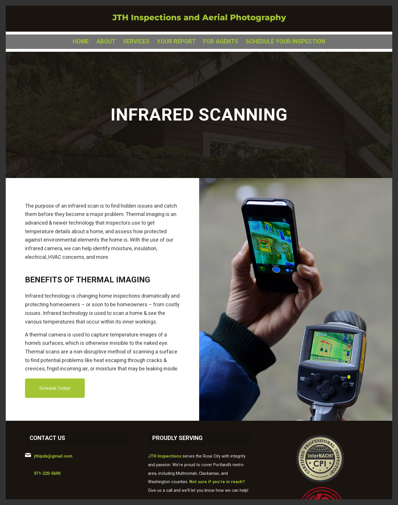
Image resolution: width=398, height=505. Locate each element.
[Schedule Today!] (55, 388)
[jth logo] (199, 19)
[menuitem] (81, 42)
